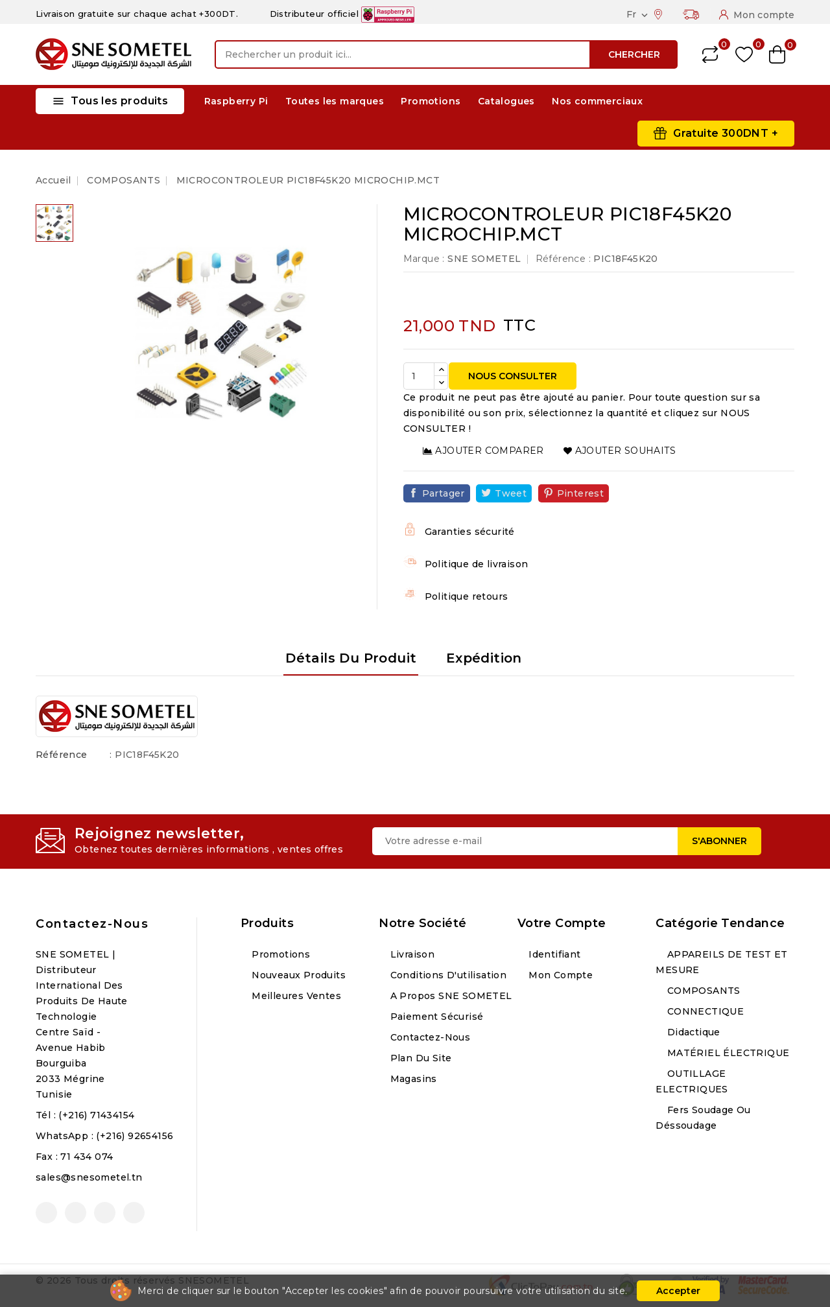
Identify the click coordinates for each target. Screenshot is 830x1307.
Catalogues (506, 101)
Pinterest (580, 493)
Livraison (410, 954)
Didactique (692, 1032)
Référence (62, 754)
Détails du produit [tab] (350, 658)
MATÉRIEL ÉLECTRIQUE (726, 1053)
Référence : (563, 259)
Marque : (424, 259)
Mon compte (559, 975)
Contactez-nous (92, 924)
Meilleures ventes (295, 996)
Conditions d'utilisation (446, 975)
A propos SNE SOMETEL (449, 996)
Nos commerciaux (597, 101)
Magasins (412, 1079)
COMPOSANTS (702, 990)
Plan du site (419, 1058)
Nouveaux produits (297, 975)
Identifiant (553, 954)
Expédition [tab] (484, 658)
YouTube (75, 1212)
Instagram (104, 1212)
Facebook (46, 1212)
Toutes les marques (334, 101)
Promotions (430, 101)
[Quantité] (418, 376)
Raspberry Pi (236, 101)
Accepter (678, 1291)
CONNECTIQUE (704, 1011)
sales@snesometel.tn (89, 1177)
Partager (443, 493)
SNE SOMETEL (484, 259)
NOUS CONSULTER (512, 376)
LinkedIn (134, 1212)
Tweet (511, 493)
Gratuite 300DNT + (725, 133)
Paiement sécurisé (435, 1016)
